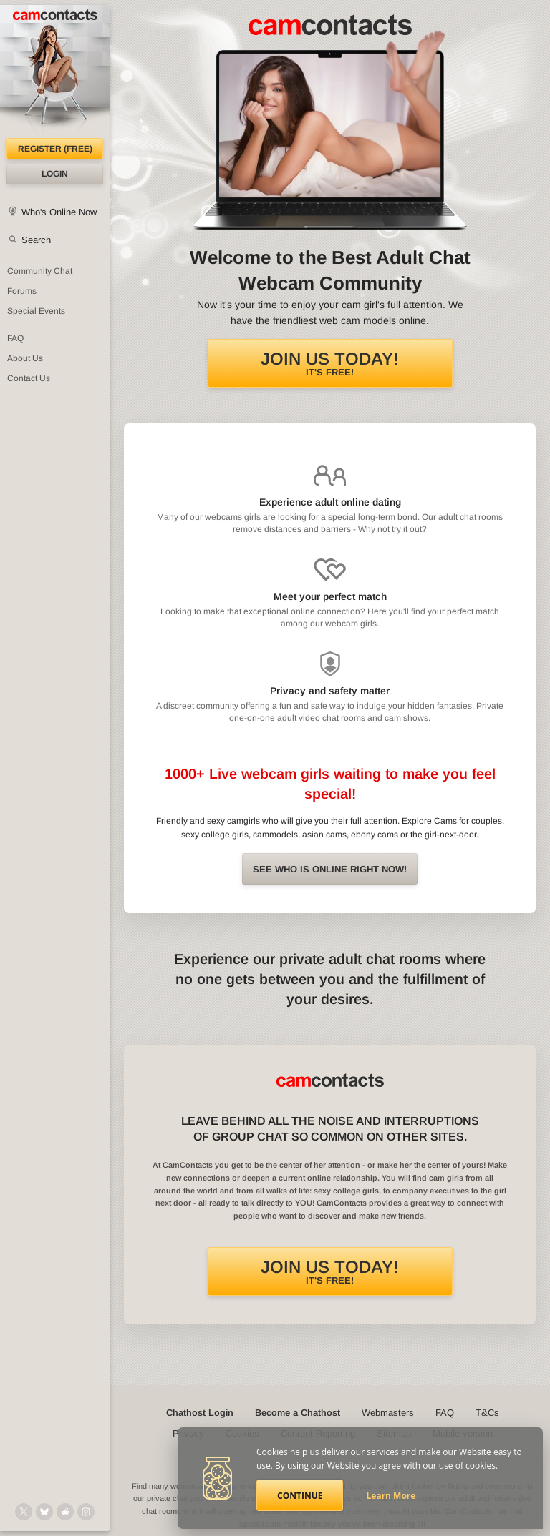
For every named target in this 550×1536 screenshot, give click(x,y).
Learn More (391, 1496)
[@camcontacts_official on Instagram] (86, 1511)
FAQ (444, 1412)
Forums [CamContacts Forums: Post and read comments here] (22, 291)
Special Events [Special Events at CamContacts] (36, 311)
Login (55, 174)
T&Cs (487, 1412)
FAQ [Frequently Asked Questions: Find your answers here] (15, 338)
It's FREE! (330, 363)
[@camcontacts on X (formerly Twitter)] (23, 1511)
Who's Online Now (59, 212)
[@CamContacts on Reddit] (65, 1511)
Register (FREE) (55, 149)
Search (36, 240)
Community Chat (39, 271)
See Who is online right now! (330, 869)
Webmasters (388, 1412)
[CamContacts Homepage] (55, 71)
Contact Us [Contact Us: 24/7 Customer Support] (28, 378)
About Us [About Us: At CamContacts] (25, 358)
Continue (299, 1496)
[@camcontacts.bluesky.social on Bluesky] (44, 1511)
